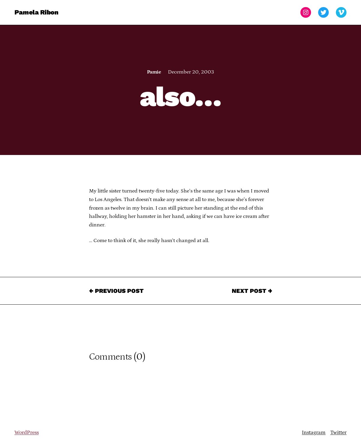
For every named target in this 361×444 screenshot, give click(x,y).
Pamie (154, 72)
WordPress (26, 432)
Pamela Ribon (36, 12)
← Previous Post (116, 290)
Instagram (314, 432)
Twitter (338, 432)
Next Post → (252, 290)
